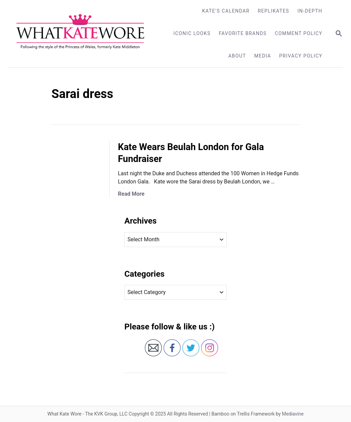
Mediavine (293, 414)
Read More (131, 194)
